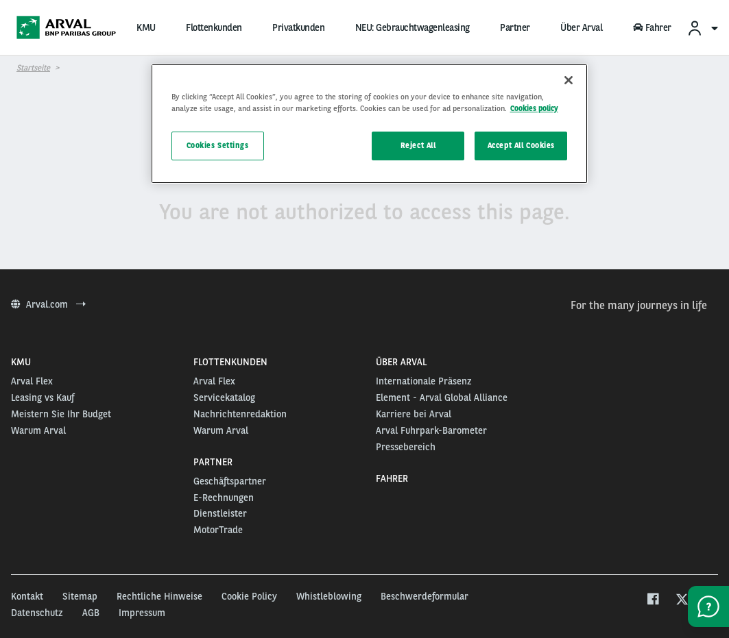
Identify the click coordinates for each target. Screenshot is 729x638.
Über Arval (581, 27)
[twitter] (682, 601)
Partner (515, 27)
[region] (369, 124)
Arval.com (48, 304)
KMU (146, 27)
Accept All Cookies (521, 145)
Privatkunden (298, 27)
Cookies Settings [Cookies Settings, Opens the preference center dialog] (218, 145)
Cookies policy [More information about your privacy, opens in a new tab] (534, 108)
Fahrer (652, 27)
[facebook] (652, 601)
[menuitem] (702, 27)
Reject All (418, 145)
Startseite (33, 68)
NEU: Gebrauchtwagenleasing (412, 27)
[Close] (568, 80)
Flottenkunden (214, 27)
